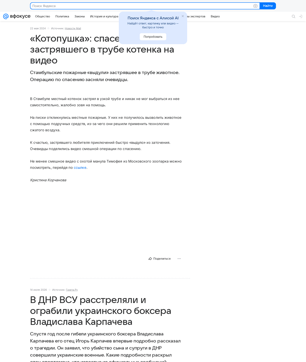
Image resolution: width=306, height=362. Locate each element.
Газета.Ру (72, 289)
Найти (267, 6)
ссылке (80, 167)
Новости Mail (73, 28)
